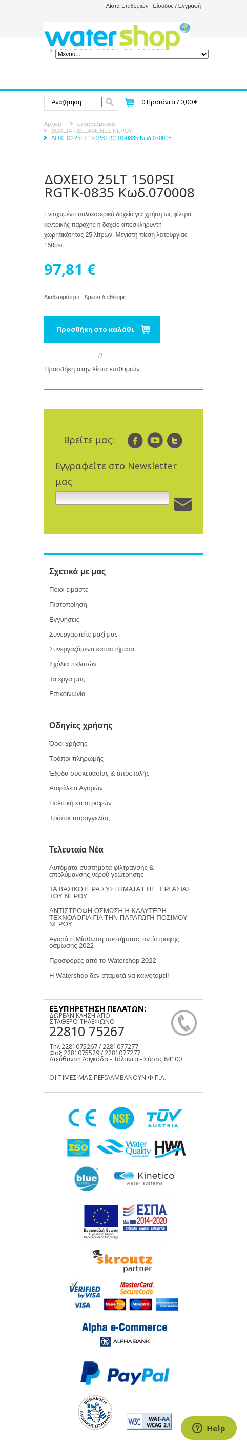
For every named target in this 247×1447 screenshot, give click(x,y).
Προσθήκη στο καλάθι (95, 329)
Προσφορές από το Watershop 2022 (102, 960)
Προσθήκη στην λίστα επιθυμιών (92, 369)
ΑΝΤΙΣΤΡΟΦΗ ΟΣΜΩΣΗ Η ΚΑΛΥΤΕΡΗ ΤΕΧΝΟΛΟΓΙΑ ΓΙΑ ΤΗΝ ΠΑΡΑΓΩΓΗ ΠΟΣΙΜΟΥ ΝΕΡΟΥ (118, 917)
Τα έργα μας (67, 679)
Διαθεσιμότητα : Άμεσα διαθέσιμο (85, 297)
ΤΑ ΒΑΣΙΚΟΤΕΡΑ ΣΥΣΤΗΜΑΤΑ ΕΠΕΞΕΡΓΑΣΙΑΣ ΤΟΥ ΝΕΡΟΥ (120, 892)
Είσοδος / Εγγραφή (177, 6)
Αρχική (52, 124)
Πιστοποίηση (68, 604)
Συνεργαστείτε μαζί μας (83, 634)
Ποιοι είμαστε (68, 589)
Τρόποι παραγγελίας (79, 818)
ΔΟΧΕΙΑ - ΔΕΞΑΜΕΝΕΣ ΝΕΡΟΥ (91, 131)
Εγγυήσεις (64, 619)
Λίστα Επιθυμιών (127, 6)
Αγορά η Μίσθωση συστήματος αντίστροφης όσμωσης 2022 (114, 942)
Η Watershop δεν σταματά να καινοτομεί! (109, 975)
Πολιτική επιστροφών (80, 803)
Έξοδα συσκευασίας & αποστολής (99, 773)
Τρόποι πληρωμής (76, 758)
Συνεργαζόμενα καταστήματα (91, 649)
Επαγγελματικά (96, 124)
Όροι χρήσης (68, 743)
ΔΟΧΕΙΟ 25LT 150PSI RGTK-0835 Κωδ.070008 (111, 138)
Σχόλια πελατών (72, 664)
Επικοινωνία (67, 694)
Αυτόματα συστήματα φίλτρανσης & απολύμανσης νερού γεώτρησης (101, 871)
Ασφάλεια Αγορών (75, 788)
